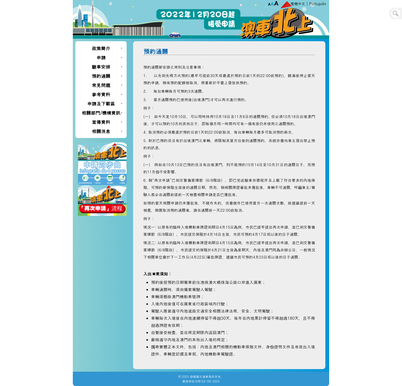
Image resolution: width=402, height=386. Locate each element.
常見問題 (101, 85)
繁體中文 (298, 3)
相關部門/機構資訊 (101, 113)
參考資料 (101, 94)
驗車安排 (101, 66)
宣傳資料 (101, 122)
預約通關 (101, 76)
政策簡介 (101, 48)
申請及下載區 (101, 103)
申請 (101, 57)
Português (317, 3)
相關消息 (101, 131)
